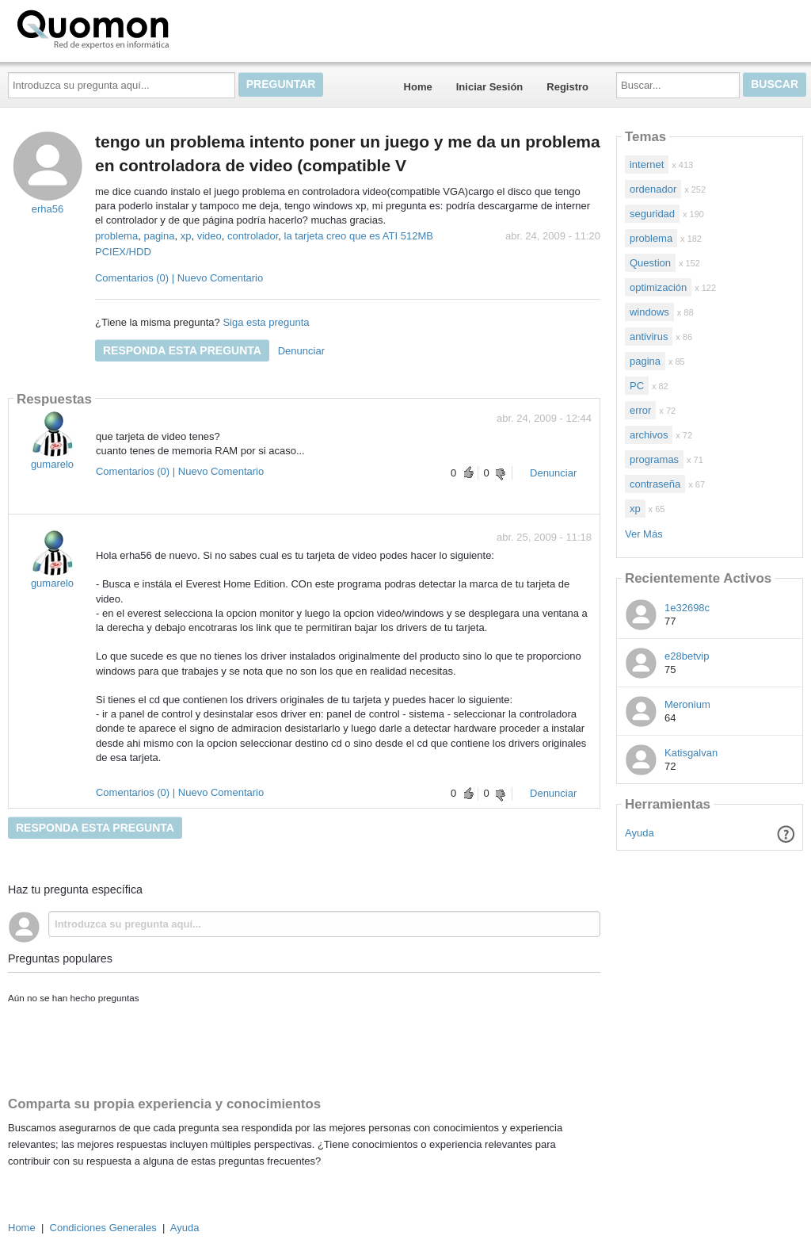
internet (647, 164)
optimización (658, 287)
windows (649, 312)
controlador (252, 236)
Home (418, 87)
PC (637, 386)
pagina (158, 236)
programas (654, 459)
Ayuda (639, 833)
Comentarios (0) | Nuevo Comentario (179, 278)
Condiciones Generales (103, 1228)
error (640, 410)
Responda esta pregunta (182, 350)
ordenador (653, 189)
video (209, 236)
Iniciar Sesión (490, 87)
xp (186, 236)
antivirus (649, 336)
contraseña (655, 484)
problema (116, 236)
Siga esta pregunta (266, 322)
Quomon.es (143, 27)
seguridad (652, 214)
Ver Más (644, 534)
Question (650, 263)
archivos (649, 435)
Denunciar (301, 351)
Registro (567, 87)
